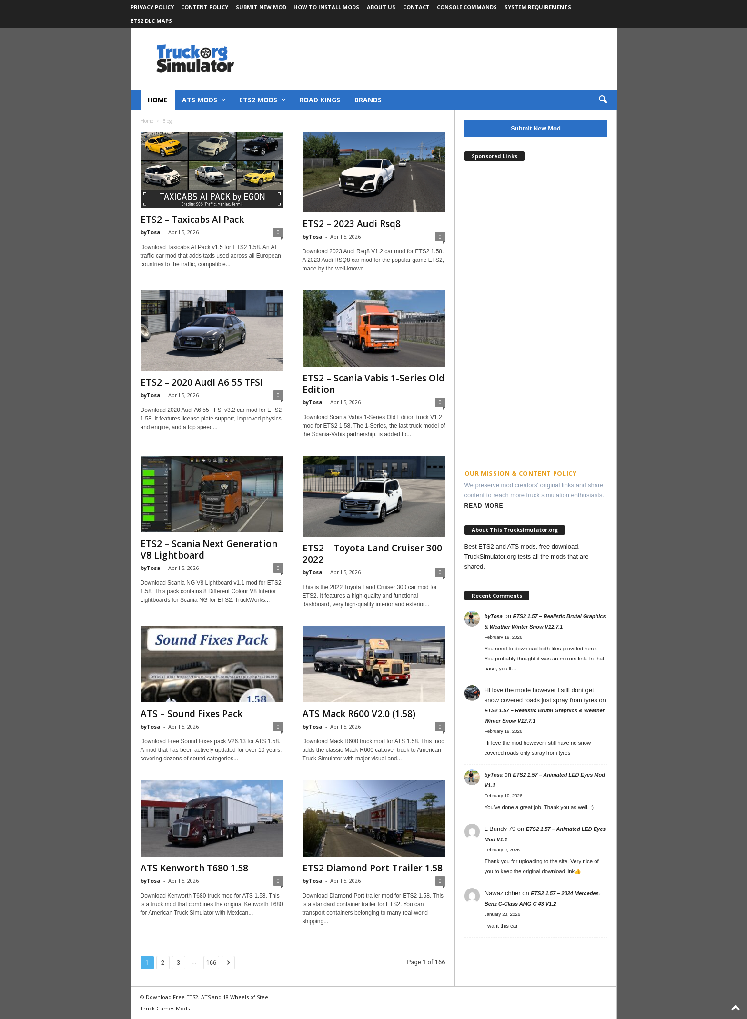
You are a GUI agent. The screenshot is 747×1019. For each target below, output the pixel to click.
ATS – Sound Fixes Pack (191, 714)
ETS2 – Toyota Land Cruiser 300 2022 (372, 554)
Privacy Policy (152, 6)
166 (211, 962)
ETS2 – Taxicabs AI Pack (192, 219)
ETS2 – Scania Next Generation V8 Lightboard (209, 549)
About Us (381, 6)
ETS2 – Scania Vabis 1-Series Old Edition (373, 384)
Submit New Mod (261, 6)
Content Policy (204, 6)
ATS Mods (204, 100)
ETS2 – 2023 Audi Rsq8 (352, 224)
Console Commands (467, 6)
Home (158, 99)
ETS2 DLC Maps (151, 20)
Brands (368, 99)
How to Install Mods (326, 6)
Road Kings (319, 99)
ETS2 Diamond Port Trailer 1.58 (373, 868)
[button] (602, 100)
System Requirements (538, 6)
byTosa (151, 232)
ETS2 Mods (262, 100)
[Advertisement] (535, 310)
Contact (416, 6)
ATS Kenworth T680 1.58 (194, 868)
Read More (484, 505)
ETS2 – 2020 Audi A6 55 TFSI (202, 382)
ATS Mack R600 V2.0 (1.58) (359, 714)
